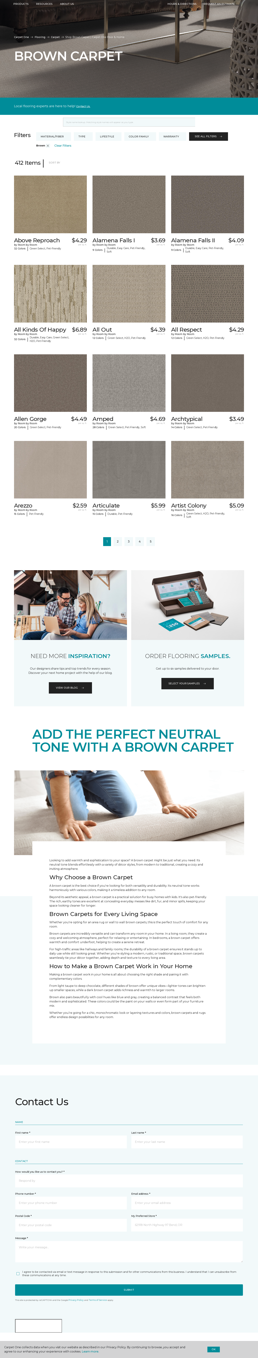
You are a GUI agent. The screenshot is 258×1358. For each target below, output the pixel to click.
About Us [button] (67, 15)
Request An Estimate (219, 15)
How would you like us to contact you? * (39, 1172)
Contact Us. (83, 106)
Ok (213, 1349)
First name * (22, 1132)
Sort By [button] (54, 162)
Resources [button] (44, 15)
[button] (48, 145)
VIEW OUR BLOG (70, 687)
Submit (129, 1289)
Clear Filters (62, 145)
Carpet (55, 37)
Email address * (140, 1194)
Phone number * (25, 1194)
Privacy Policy (76, 1300)
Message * (21, 1238)
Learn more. (90, 1351)
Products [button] (21, 15)
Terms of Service (98, 1300)
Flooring (40, 37)
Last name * (138, 1132)
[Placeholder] (129, 122)
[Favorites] (241, 15)
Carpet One (21, 37)
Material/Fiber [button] (52, 136)
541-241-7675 (67, 6)
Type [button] (81, 136)
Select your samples (188, 683)
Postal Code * (23, 1216)
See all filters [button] (208, 136)
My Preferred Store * (144, 1216)
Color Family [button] (139, 136)
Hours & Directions (182, 15)
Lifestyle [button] (107, 136)
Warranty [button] (171, 136)
